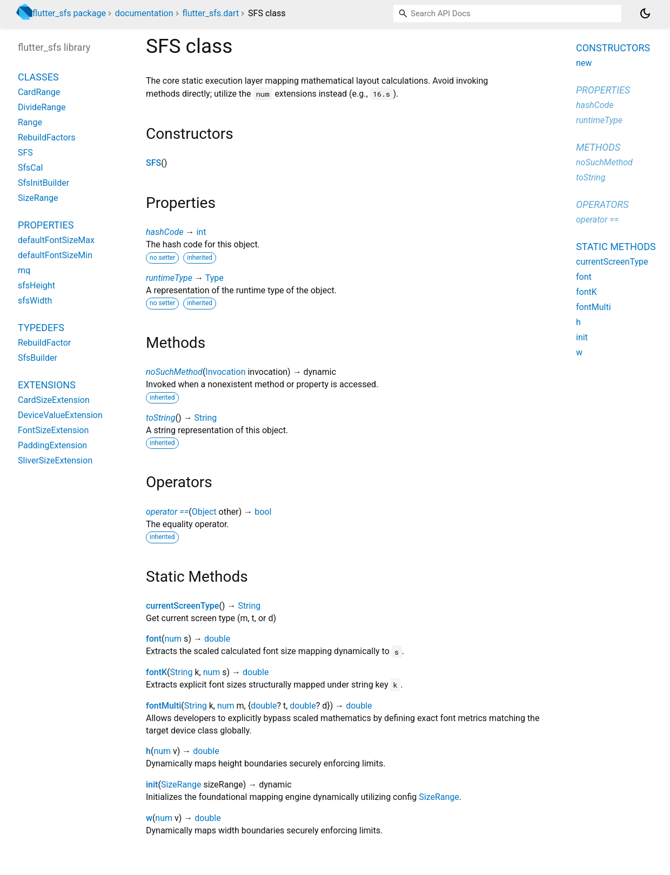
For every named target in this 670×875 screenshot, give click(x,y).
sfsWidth (35, 300)
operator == (167, 512)
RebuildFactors (47, 137)
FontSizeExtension (53, 430)
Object (204, 512)
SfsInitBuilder (43, 183)
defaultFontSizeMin (55, 255)
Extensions (47, 385)
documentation (144, 13)
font (154, 639)
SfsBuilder (37, 358)
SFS (153, 163)
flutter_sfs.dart (211, 13)
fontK (156, 672)
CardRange (39, 92)
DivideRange (41, 107)
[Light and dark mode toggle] (645, 13)
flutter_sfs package (69, 13)
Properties (45, 225)
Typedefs (41, 327)
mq (24, 270)
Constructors (613, 47)
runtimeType (169, 278)
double (217, 639)
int (201, 232)
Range (30, 122)
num (173, 639)
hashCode (164, 232)
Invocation (225, 372)
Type (214, 278)
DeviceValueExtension (60, 415)
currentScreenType (182, 606)
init (152, 784)
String (205, 418)
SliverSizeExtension (55, 460)
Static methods (616, 246)
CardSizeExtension (54, 400)
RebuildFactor (44, 343)
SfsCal (30, 168)
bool (262, 512)
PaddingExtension (52, 445)
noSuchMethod (174, 372)
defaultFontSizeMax (56, 240)
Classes (38, 77)
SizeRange (181, 784)
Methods (598, 147)
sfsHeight (36, 285)
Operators (602, 204)
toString (160, 418)
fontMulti (163, 706)
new (584, 63)
